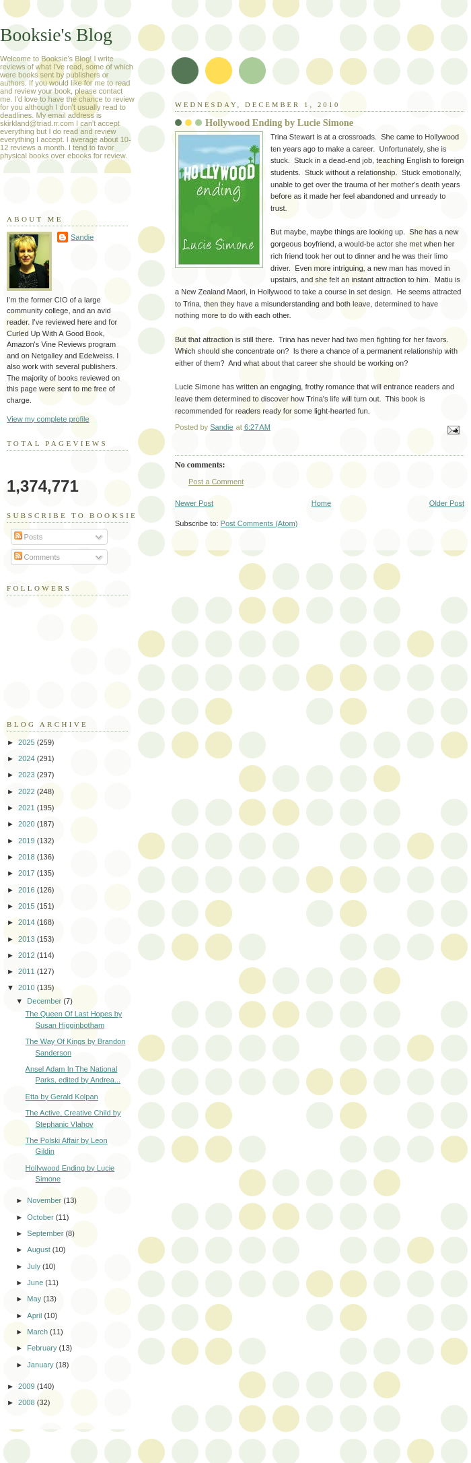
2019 (27, 841)
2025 (27, 742)
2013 (27, 939)
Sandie (82, 237)
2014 (27, 922)
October (41, 1217)
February (43, 1348)
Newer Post (194, 503)
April (35, 1315)
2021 (27, 808)
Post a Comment (216, 482)
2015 (27, 906)
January (41, 1365)
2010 (27, 987)
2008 (27, 1402)
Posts (28, 537)
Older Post (446, 503)
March (38, 1332)
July (34, 1266)
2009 (27, 1386)
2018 (27, 857)
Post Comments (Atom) (259, 523)
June (36, 1282)
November (45, 1200)
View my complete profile (48, 419)
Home (321, 503)
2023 (27, 775)
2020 (27, 824)
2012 (27, 955)
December (45, 1001)
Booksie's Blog (56, 34)
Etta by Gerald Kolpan (62, 1097)
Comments (37, 557)
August (39, 1249)
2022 (27, 791)
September (46, 1233)
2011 (27, 971)
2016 (27, 890)
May (35, 1299)
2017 (27, 873)
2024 (27, 758)
